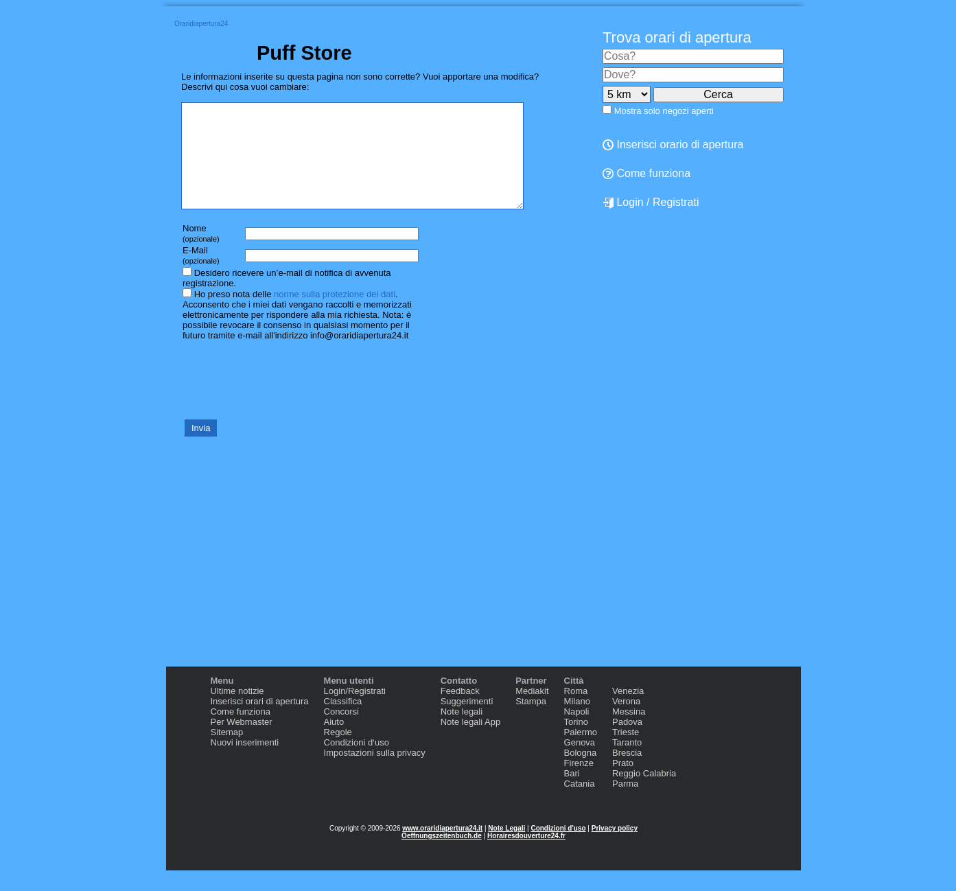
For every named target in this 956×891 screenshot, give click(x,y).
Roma (576, 711)
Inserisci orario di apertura (673, 144)
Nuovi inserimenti (245, 763)
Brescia (627, 773)
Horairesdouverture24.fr (526, 856)
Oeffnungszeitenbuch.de (441, 856)
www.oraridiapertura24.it (442, 849)
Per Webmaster (241, 742)
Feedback (460, 711)
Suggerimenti (467, 722)
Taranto (627, 763)
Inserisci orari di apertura (260, 722)
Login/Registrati (355, 711)
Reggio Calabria (644, 794)
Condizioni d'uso (558, 849)
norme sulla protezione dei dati (334, 315)
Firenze (579, 783)
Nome (201, 254)
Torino (576, 742)
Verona (626, 722)
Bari (572, 794)
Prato (622, 783)
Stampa (530, 722)
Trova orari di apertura (677, 37)
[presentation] (285, 399)
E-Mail (201, 276)
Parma (625, 804)
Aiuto (334, 742)
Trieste (625, 753)
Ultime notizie (237, 711)
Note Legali (506, 849)
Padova (627, 742)
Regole (338, 753)
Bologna (580, 773)
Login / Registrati (651, 202)
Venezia (628, 711)
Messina (628, 732)
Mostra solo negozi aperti (664, 111)
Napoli (577, 732)
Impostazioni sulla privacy (374, 773)
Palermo (580, 753)
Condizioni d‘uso (356, 763)
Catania (579, 804)
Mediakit (531, 711)
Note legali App (470, 742)
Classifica (343, 722)
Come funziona (646, 173)
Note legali (461, 732)
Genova (580, 763)
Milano (577, 722)
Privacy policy (615, 849)
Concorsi (341, 732)
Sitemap (227, 753)
